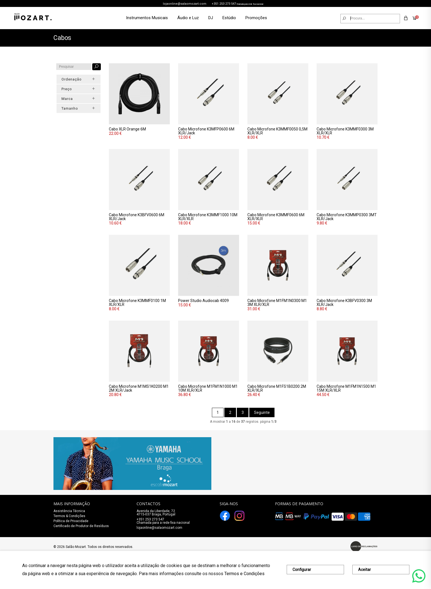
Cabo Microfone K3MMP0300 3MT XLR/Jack (347, 217)
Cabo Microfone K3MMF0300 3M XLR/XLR (345, 131)
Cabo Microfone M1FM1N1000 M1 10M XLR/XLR (208, 388)
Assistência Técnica (69, 511)
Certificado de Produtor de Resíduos (81, 526)
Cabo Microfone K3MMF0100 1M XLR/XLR (137, 302)
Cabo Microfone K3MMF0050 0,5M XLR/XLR (277, 131)
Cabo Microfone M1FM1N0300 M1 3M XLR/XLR (277, 302)
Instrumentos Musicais (147, 17)
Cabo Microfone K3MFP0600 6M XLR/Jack (206, 131)
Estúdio (229, 17)
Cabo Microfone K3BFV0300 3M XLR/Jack (344, 302)
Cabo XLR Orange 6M (127, 129)
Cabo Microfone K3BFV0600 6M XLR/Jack (136, 217)
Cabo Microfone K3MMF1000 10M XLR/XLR (207, 217)
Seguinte (262, 412)
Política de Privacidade (70, 521)
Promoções (256, 17)
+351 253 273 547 (224, 4)
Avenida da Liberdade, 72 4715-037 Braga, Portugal (156, 512)
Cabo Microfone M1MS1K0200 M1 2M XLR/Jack (139, 388)
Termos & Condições (69, 516)
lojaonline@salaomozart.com (184, 4)
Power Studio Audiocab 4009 (203, 300)
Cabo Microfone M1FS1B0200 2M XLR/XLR (276, 388)
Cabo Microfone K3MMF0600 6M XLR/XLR (275, 217)
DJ (210, 17)
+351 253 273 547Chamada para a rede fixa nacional (163, 521)
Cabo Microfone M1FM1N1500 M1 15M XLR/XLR (346, 388)
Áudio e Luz (188, 17)
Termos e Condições (244, 573)
